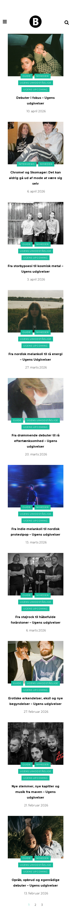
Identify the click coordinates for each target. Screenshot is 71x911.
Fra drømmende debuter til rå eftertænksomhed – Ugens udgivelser (36, 441)
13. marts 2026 (36, 542)
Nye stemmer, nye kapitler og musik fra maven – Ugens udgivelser (35, 792)
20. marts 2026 (36, 454)
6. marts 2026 (36, 630)
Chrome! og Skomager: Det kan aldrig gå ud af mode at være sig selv (35, 178)
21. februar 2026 (36, 805)
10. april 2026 (36, 111)
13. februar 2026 (36, 893)
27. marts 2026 (36, 367)
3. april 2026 (36, 279)
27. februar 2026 (36, 712)
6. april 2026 (36, 191)
